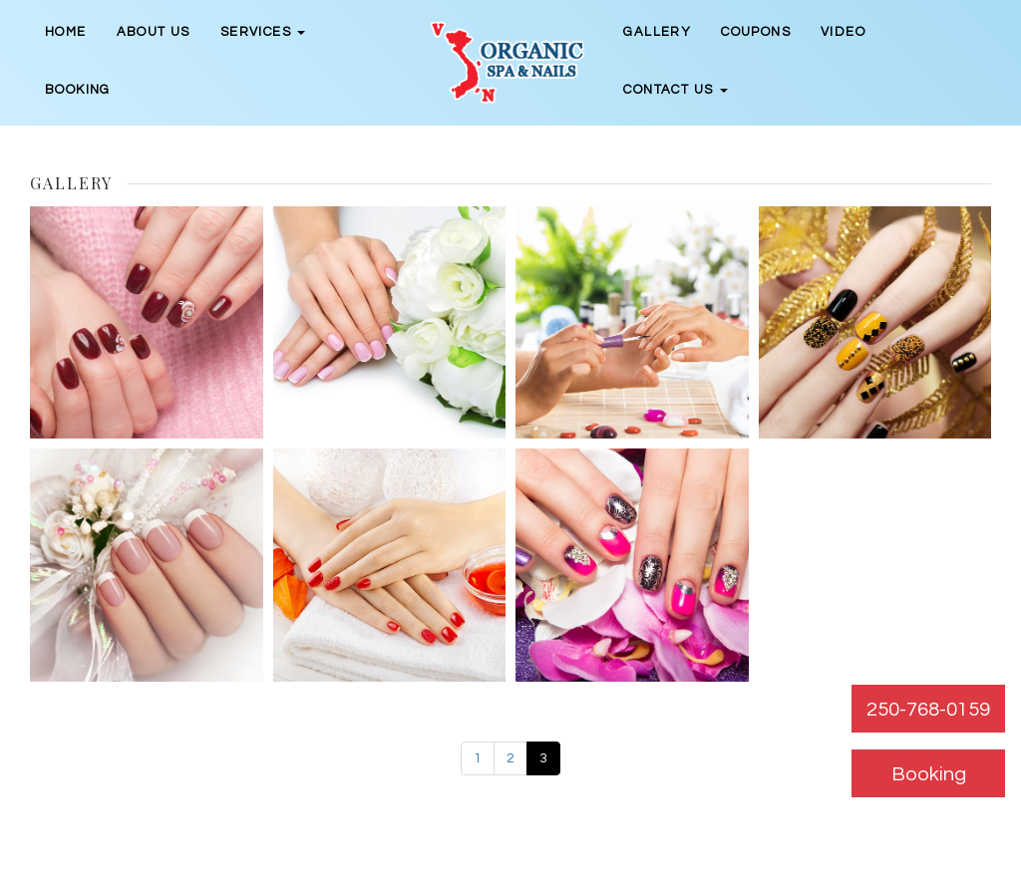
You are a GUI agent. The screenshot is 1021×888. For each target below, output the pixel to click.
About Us (153, 32)
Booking (78, 90)
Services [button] (263, 32)
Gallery (657, 32)
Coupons (756, 32)
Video (843, 32)
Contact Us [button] (675, 90)
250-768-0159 (928, 710)
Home (66, 32)
